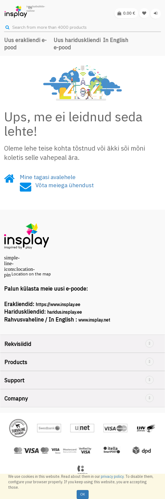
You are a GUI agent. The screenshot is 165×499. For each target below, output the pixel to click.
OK (82, 494)
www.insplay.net (94, 320)
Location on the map (31, 273)
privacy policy (112, 476)
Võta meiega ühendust (64, 185)
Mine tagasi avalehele (48, 177)
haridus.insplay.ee (64, 312)
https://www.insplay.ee (58, 304)
